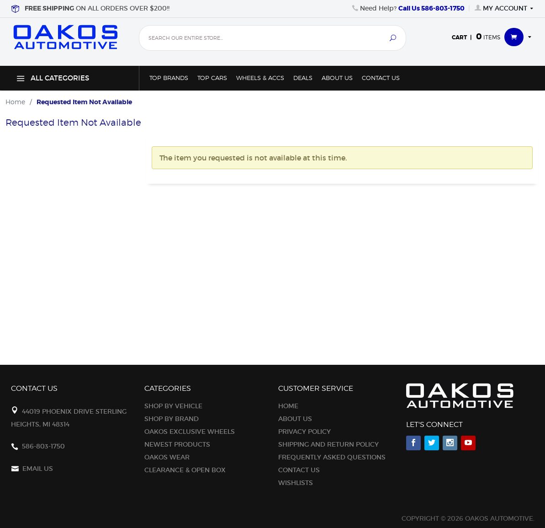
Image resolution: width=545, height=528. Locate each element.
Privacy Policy (304, 431)
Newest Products (177, 444)
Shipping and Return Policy (328, 444)
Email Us (37, 468)
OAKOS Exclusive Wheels (189, 431)
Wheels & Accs (260, 78)
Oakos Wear (167, 457)
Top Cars (212, 78)
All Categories (52, 80)
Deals (302, 78)
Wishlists (295, 483)
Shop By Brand (171, 419)
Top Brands (168, 78)
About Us (337, 78)
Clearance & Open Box (185, 470)
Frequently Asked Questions (332, 457)
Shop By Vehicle (173, 406)
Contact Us (381, 78)
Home (288, 406)
